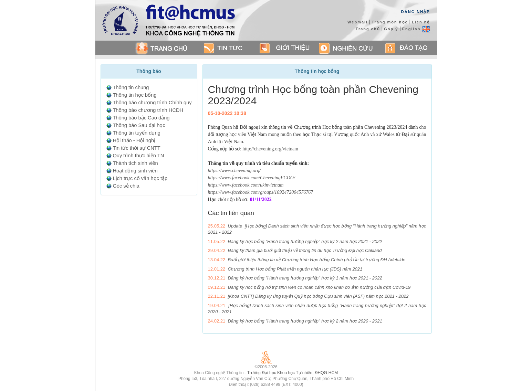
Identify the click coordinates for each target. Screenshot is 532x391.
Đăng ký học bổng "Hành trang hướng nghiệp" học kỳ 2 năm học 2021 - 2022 (305, 241)
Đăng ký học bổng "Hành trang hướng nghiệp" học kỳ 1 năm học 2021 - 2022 (305, 278)
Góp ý (391, 29)
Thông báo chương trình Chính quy (152, 102)
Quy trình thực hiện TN (138, 155)
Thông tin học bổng (134, 95)
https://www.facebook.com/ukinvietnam (246, 185)
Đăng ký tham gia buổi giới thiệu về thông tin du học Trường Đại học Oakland (305, 250)
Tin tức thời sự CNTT (136, 148)
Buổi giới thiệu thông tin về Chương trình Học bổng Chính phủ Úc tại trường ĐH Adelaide (316, 259)
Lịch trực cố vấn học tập (140, 178)
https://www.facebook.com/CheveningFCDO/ (251, 177)
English (416, 29)
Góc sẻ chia (126, 186)
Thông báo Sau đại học (139, 125)
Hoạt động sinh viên (135, 170)
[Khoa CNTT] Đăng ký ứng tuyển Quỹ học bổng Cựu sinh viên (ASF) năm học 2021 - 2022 (318, 296)
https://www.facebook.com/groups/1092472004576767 (260, 192)
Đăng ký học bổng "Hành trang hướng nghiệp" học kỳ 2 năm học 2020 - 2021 (305, 321)
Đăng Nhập (415, 12)
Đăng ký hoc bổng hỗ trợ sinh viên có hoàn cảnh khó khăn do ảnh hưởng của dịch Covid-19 (319, 287)
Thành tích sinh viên (135, 163)
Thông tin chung (131, 87)
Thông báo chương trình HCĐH (148, 110)
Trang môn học (390, 22)
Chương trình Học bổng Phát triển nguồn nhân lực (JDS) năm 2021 (295, 269)
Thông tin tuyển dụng (136, 133)
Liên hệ (421, 22)
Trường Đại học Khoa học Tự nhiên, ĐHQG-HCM (292, 372)
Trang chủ (368, 29)
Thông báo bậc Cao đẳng (141, 117)
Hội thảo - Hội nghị (134, 140)
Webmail (357, 22)
